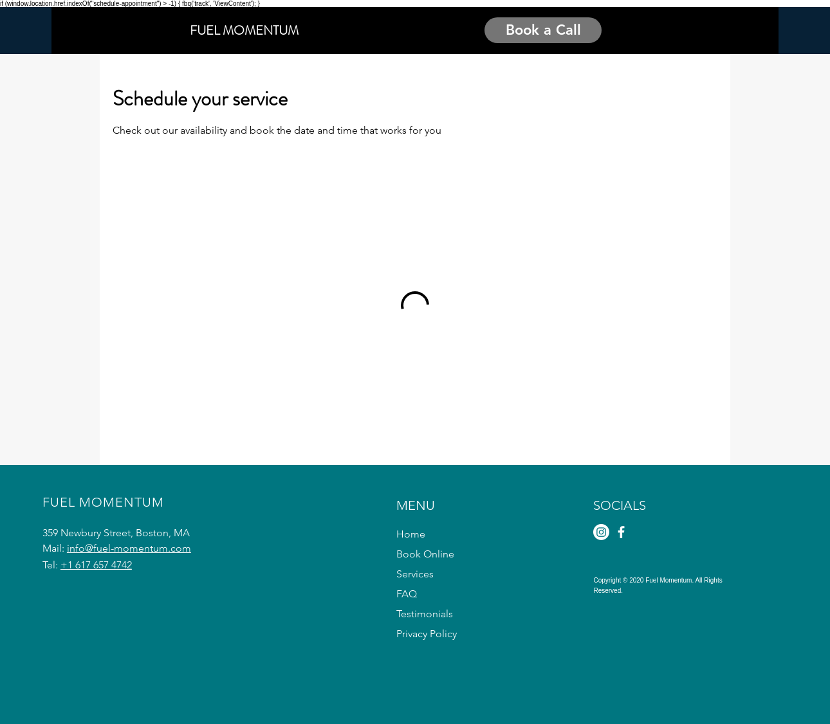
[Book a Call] (543, 30)
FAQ (406, 594)
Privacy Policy (426, 634)
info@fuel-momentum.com (129, 548)
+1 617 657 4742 (96, 565)
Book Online (425, 554)
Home (410, 534)
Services (415, 574)
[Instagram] (601, 532)
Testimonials (424, 614)
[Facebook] (621, 532)
